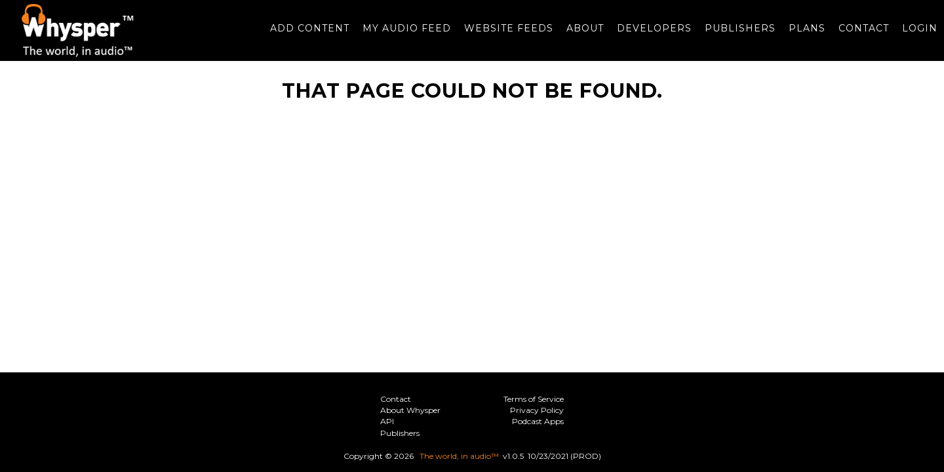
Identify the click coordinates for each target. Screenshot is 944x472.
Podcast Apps (538, 421)
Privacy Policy (537, 410)
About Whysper (410, 410)
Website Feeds (502, 35)
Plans (800, 35)
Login (913, 35)
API (387, 421)
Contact (857, 35)
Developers (647, 35)
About (578, 35)
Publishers (733, 35)
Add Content (303, 35)
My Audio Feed (400, 35)
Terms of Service (533, 399)
